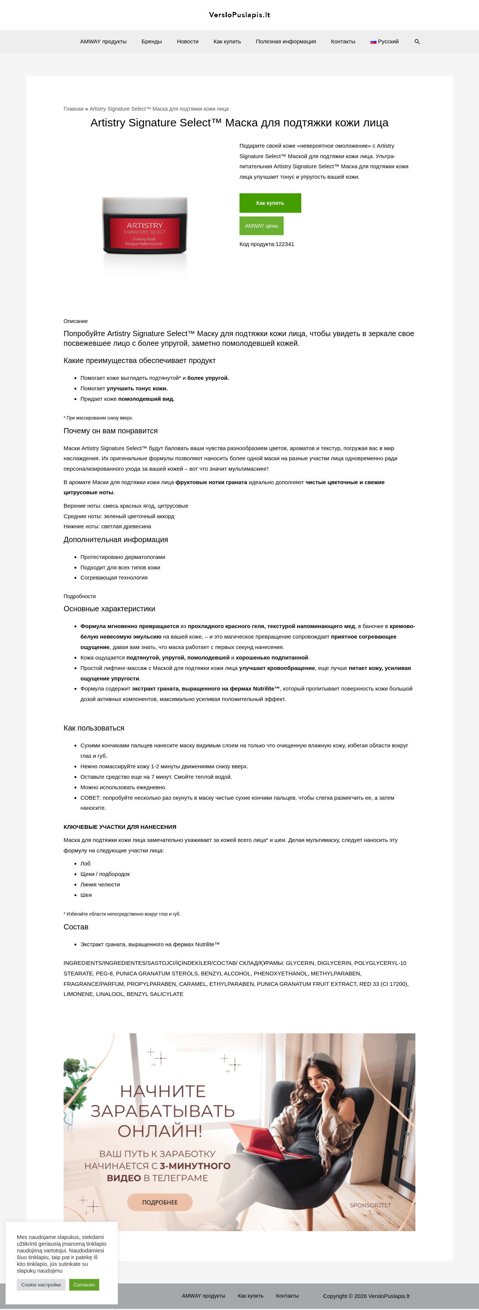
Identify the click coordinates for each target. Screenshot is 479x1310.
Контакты (336, 41)
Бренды (159, 41)
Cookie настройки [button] (41, 1285)
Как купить (227, 41)
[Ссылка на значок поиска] (404, 41)
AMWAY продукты (114, 41)
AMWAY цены (263, 227)
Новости (191, 41)
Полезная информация (282, 41)
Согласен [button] (84, 1285)
